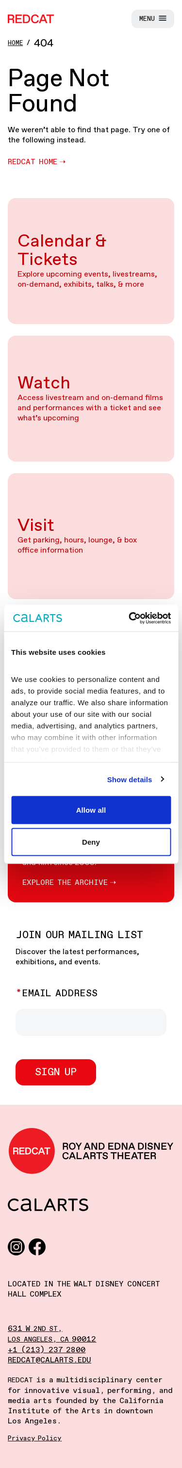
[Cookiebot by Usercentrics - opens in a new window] (129, 618)
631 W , (35, 1329)
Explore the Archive (65, 883)
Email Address (60, 993)
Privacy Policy (35, 1438)
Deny (91, 841)
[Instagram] (16, 1246)
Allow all (91, 810)
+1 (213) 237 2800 (46, 1350)
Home (15, 43)
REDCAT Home (32, 162)
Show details (129, 779)
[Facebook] (37, 1246)
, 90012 (52, 1339)
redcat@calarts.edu (49, 1360)
